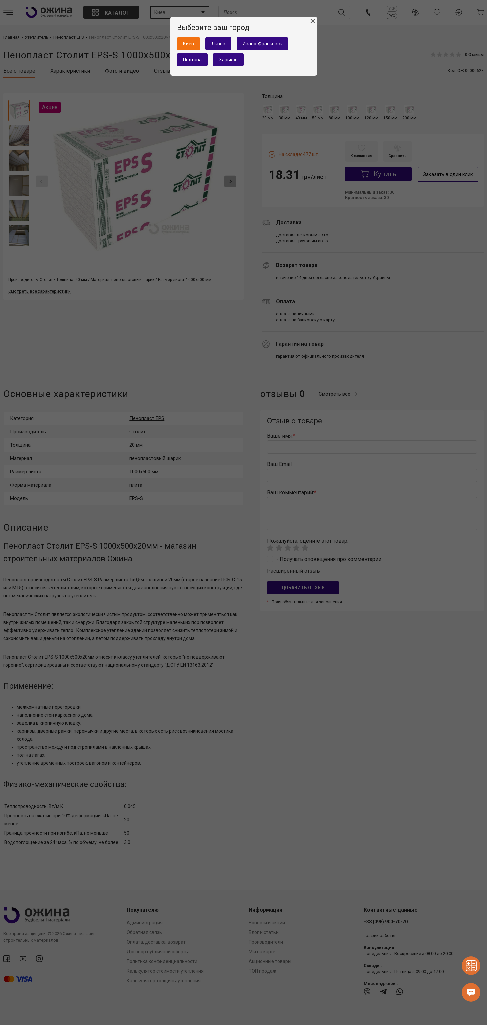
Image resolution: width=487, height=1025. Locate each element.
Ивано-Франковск (262, 43)
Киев (188, 43)
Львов (218, 43)
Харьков (228, 59)
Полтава (192, 59)
